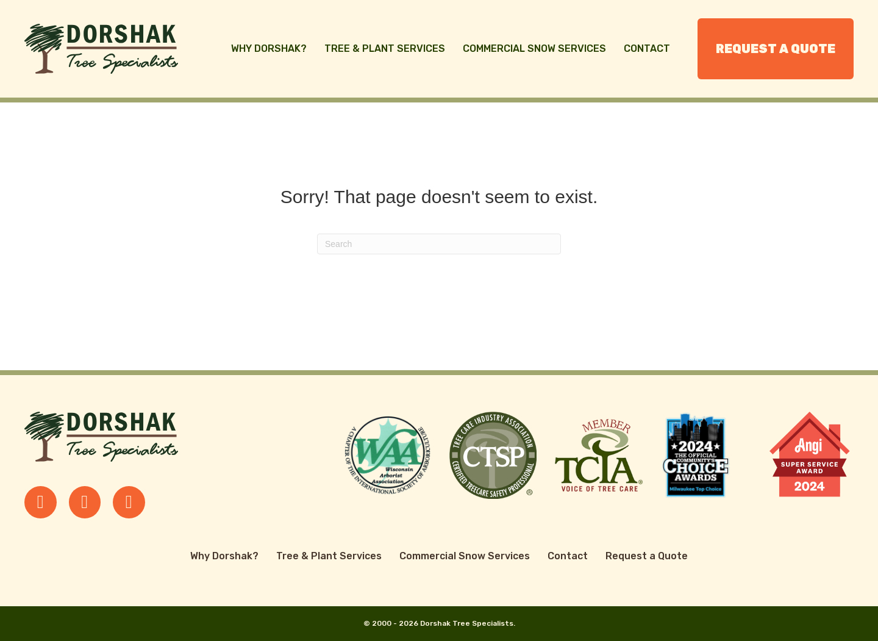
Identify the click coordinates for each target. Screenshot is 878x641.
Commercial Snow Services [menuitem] (534, 48)
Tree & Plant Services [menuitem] (384, 48)
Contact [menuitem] (647, 48)
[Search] (439, 244)
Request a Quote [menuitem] (775, 48)
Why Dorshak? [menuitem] (269, 48)
